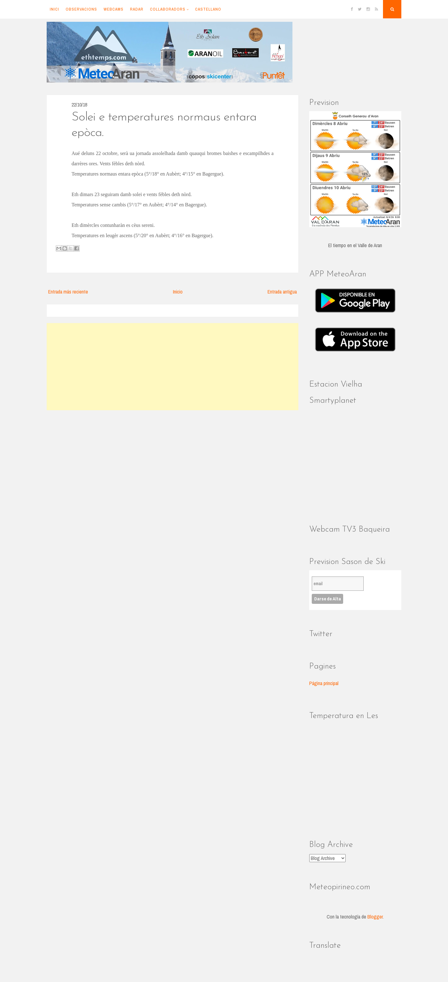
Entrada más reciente (68, 291)
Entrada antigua (282, 291)
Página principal (323, 683)
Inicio (178, 291)
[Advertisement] (172, 366)
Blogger (375, 916)
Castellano (208, 9)
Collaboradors (167, 9)
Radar (136, 9)
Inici (54, 9)
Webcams (114, 9)
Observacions (81, 9)
